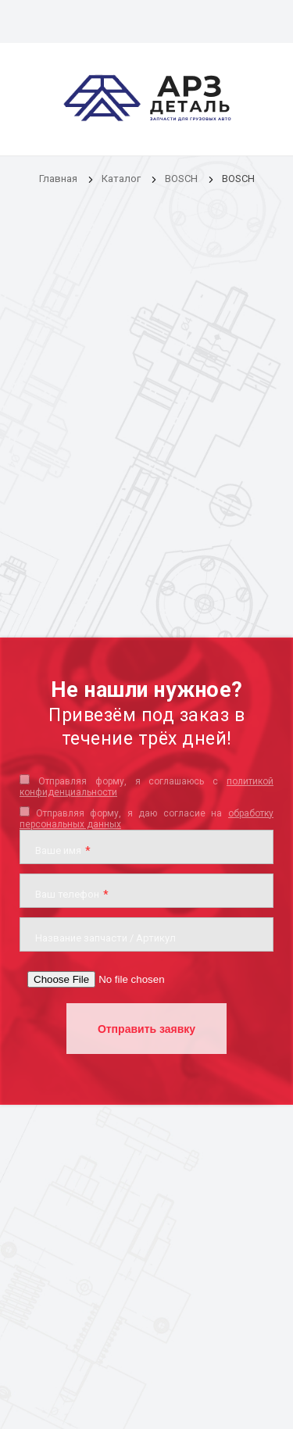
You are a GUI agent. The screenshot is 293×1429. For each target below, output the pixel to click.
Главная (58, 178)
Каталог (122, 178)
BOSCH (181, 178)
